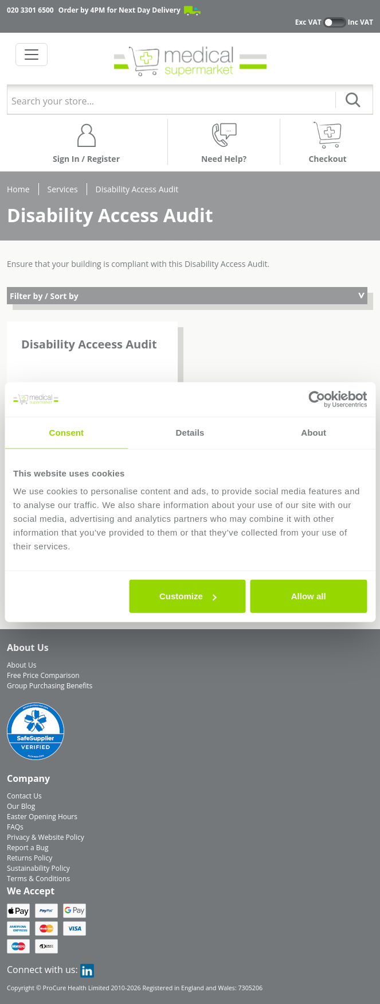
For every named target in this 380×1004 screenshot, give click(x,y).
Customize (188, 596)
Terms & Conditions (38, 878)
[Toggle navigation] (31, 54)
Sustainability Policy (38, 868)
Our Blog (21, 806)
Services (63, 189)
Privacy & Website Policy (45, 837)
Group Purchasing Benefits (49, 686)
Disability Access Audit (137, 189)
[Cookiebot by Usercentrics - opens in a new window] (317, 399)
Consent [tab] (66, 432)
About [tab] (313, 432)
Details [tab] (190, 432)
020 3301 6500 (30, 10)
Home (18, 189)
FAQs (15, 827)
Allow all (308, 596)
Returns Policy (29, 858)
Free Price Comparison (43, 675)
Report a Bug (27, 847)
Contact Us (24, 796)
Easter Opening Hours (42, 816)
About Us (21, 665)
